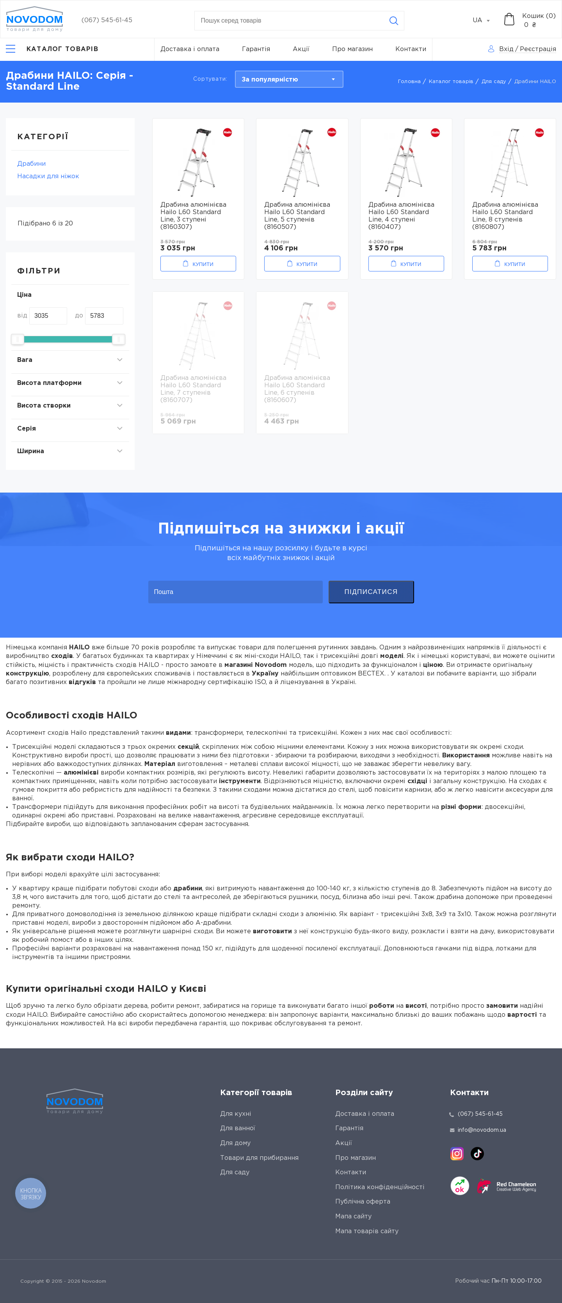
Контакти (410, 49)
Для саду (494, 82)
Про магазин (352, 49)
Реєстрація (538, 49)
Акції (301, 49)
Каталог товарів (451, 82)
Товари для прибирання (259, 1158)
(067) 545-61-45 (107, 20)
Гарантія (256, 49)
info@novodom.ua (478, 1130)
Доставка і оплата (189, 49)
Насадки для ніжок (48, 176)
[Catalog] (52, 49)
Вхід (506, 49)
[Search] (393, 20)
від (22, 316)
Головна (409, 82)
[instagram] (457, 1154)
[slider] (17, 339)
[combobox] (485, 21)
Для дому (235, 1143)
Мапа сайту (353, 1217)
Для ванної (237, 1128)
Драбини (31, 164)
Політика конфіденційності (380, 1187)
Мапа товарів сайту (366, 1231)
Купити (202, 264)
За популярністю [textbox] (270, 80)
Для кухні (235, 1114)
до (79, 316)
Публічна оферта (362, 1202)
